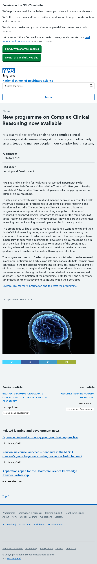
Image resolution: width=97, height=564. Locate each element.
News (14, 516)
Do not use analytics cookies (21, 57)
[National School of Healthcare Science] (48, 80)
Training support (53, 513)
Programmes (8, 513)
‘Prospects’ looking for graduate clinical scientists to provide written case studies (24, 397)
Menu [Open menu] (48, 97)
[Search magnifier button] (91, 86)
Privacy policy (46, 548)
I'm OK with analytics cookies (22, 48)
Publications (46, 516)
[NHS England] (30, 72)
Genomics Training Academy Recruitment (78, 395)
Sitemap (59, 548)
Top (6, 496)
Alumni (33, 516)
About (5, 516)
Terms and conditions (12, 548)
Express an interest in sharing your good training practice (40, 437)
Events (23, 516)
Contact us (71, 548)
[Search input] (46, 85)
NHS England (14, 558)
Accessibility (31, 548)
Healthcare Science (74, 513)
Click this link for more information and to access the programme (39, 285)
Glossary (59, 516)
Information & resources (30, 513)
